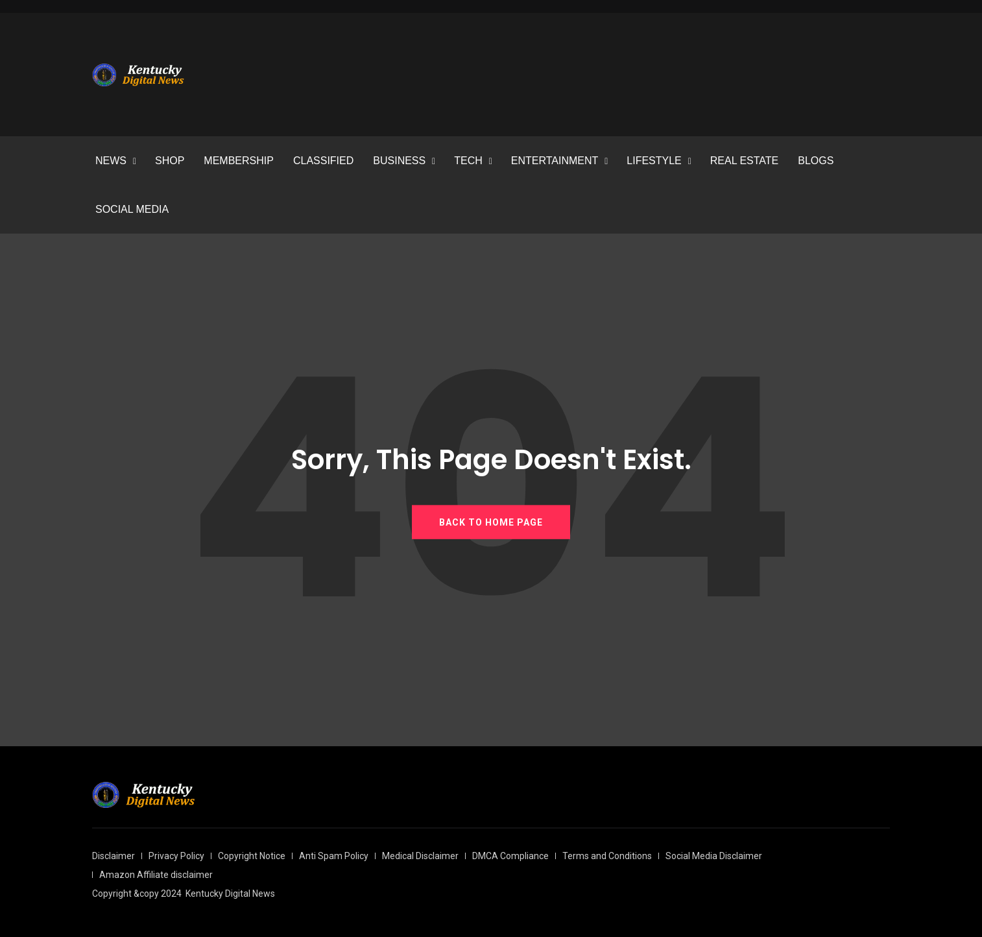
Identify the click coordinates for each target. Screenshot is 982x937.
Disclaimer (113, 856)
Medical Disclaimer (420, 856)
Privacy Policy (176, 856)
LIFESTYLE (654, 160)
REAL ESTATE (744, 160)
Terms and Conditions (607, 856)
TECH (468, 160)
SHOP (169, 160)
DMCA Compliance (510, 856)
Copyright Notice (251, 856)
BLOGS (815, 160)
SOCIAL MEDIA (132, 209)
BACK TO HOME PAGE (491, 522)
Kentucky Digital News (230, 893)
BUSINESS (399, 160)
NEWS (110, 160)
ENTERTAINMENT (555, 160)
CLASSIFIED (323, 160)
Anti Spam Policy (333, 856)
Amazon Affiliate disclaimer (156, 875)
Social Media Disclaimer (713, 856)
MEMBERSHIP (239, 160)
